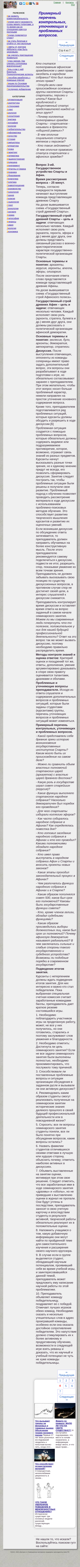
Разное (10, 195)
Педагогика (12, 179)
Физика (10, 215)
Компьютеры (13, 142)
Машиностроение (16, 159)
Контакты (70, 2)
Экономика (12, 231)
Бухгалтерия (13, 116)
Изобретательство (16, 129)
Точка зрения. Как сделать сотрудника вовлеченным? (17, 63)
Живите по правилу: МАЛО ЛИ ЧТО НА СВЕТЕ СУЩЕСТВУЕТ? (64, 1426)
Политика (11, 182)
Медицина (12, 162)
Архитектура (13, 103)
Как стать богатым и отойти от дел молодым (19, 42)
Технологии (12, 208)
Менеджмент (13, 165)
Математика (13, 155)
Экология (11, 228)
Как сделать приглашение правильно (20, 56)
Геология (11, 126)
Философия (13, 218)
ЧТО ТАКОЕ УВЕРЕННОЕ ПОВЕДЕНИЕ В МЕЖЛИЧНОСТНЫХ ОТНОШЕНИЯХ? (45, 1507)
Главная (57, 2)
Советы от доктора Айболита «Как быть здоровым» (17, 49)
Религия (11, 198)
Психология (13, 192)
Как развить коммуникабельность (17, 17)
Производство (14, 188)
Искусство (12, 136)
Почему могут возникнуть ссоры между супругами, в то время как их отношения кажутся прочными (20, 27)
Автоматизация (14, 99)
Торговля (11, 212)
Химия (10, 225)
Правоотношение (15, 185)
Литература (13, 146)
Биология (11, 113)
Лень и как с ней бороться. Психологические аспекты (20, 72)
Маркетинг (12, 152)
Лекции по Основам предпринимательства (18, 84)
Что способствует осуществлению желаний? (44, 1466)
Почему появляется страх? (17, 36)
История (11, 139)
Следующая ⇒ (66, 57)
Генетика (11, 119)
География (12, 122)
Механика (12, 172)
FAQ (73, 5)
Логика (10, 149)
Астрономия (13, 106)
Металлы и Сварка (16, 169)
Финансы (11, 221)
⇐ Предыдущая (66, 43)
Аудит (10, 109)
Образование (13, 175)
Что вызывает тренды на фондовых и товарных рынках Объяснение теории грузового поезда (44, 1428)
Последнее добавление (19, 89)
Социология (13, 202)
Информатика (14, 132)
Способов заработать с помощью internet (18, 78)
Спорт (10, 205)
